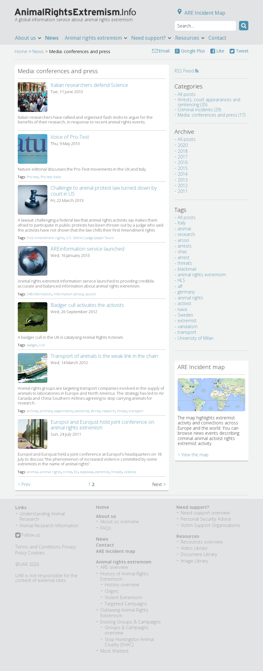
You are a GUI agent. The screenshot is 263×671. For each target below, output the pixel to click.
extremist (82, 410)
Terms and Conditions (38, 547)
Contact (217, 37)
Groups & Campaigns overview (127, 630)
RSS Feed (186, 71)
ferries (95, 410)
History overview (122, 585)
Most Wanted (114, 651)
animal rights (50, 471)
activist (184, 315)
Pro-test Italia (51, 176)
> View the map (193, 466)
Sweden (185, 326)
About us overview (119, 521)
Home (21, 51)
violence (130, 471)
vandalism (188, 338)
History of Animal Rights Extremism (124, 576)
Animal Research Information (49, 525)
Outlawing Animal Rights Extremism (124, 612)
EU (76, 471)
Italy (181, 234)
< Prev (24, 484)
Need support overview (205, 513)
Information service (69, 294)
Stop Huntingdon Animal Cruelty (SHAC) (129, 642)
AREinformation (39, 294)
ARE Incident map (115, 551)
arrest (183, 269)
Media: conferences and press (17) (211, 115)
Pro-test (33, 176)
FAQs (105, 528)
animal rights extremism (202, 286)
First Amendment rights (45, 237)
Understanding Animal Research (42, 516)
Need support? (151, 37)
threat (122, 410)
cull (42, 345)
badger (32, 345)
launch (90, 294)
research (108, 410)
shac (182, 263)
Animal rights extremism (96, 37)
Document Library (199, 554)
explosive (86, 471)
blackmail (187, 280)
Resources (190, 37)
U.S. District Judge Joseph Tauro (90, 237)
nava (182, 320)
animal (32, 471)
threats (116, 471)
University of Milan (195, 349)
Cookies (36, 553)
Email (164, 51)
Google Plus (190, 51)
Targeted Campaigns (126, 604)
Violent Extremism (123, 597)
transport (136, 410)
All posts (187, 94)
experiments (63, 410)
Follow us (28, 535)
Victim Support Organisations (210, 525)
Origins (112, 591)
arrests (185, 257)
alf (180, 297)
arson (183, 251)
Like (217, 51)
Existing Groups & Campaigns (130, 622)
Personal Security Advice (206, 519)
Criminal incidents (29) (199, 110)
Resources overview (201, 542)
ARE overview (114, 567)
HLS (181, 292)
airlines (32, 410)
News (52, 37)
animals (46, 410)
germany (186, 303)
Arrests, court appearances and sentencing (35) (209, 102)
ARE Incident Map (200, 12)
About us (28, 37)
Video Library (194, 548)
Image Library (194, 561)
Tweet (239, 51)
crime (67, 471)
